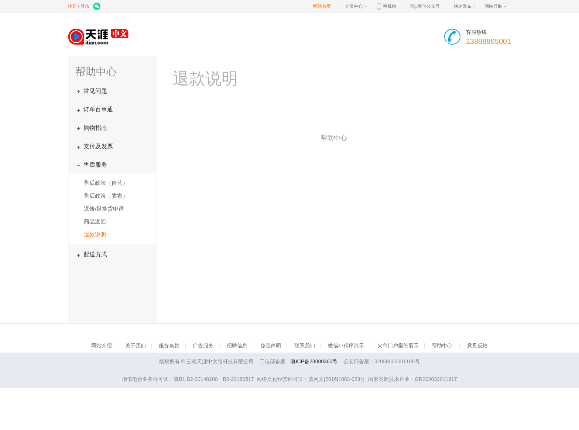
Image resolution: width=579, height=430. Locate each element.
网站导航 (495, 6)
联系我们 (304, 345)
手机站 (385, 6)
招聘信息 (237, 345)
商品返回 (95, 221)
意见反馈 (477, 345)
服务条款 (169, 345)
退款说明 (95, 234)
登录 (84, 6)
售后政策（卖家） (106, 196)
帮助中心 (442, 345)
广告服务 (203, 345)
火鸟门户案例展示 (398, 345)
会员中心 (356, 6)
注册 (72, 6)
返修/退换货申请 (104, 208)
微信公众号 (425, 6)
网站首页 (322, 6)
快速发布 (465, 6)
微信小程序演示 (346, 345)
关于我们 (135, 345)
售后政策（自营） (106, 183)
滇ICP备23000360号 (314, 361)
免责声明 (270, 345)
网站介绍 (101, 345)
